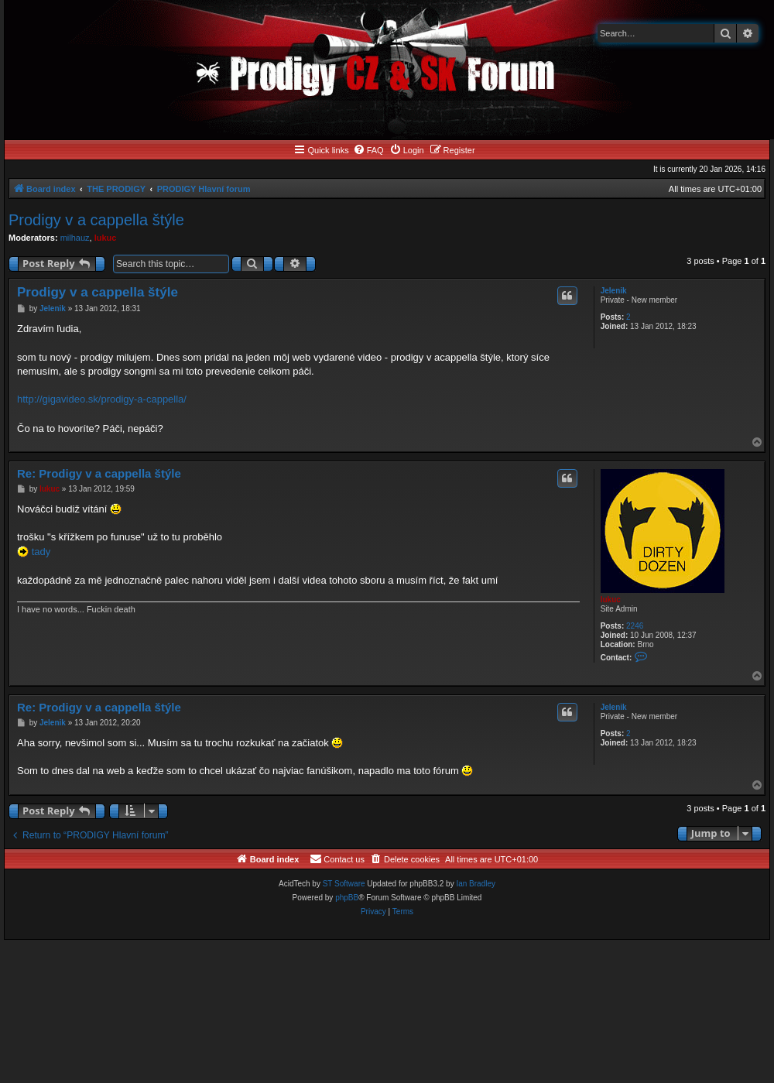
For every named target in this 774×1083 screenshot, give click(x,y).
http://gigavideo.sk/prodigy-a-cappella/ (102, 399)
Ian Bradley (475, 883)
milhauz (75, 237)
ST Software (344, 883)
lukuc (105, 237)
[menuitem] (368, 150)
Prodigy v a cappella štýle (96, 219)
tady (41, 551)
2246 (634, 626)
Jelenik (614, 290)
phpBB (346, 897)
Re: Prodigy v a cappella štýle (99, 473)
